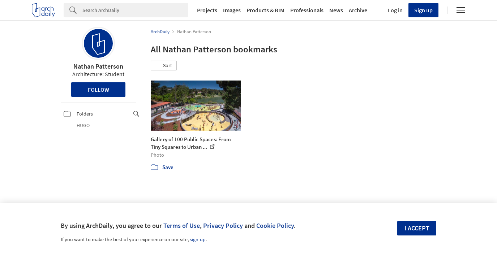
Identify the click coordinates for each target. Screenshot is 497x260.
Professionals (307, 10)
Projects (207, 10)
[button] (164, 66)
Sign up (423, 10)
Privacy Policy (223, 225)
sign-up (198, 239)
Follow (98, 89)
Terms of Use (181, 225)
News (336, 10)
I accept (416, 228)
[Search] (135, 10)
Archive (358, 10)
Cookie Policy (275, 225)
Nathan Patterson (98, 66)
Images (232, 10)
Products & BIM (265, 10)
